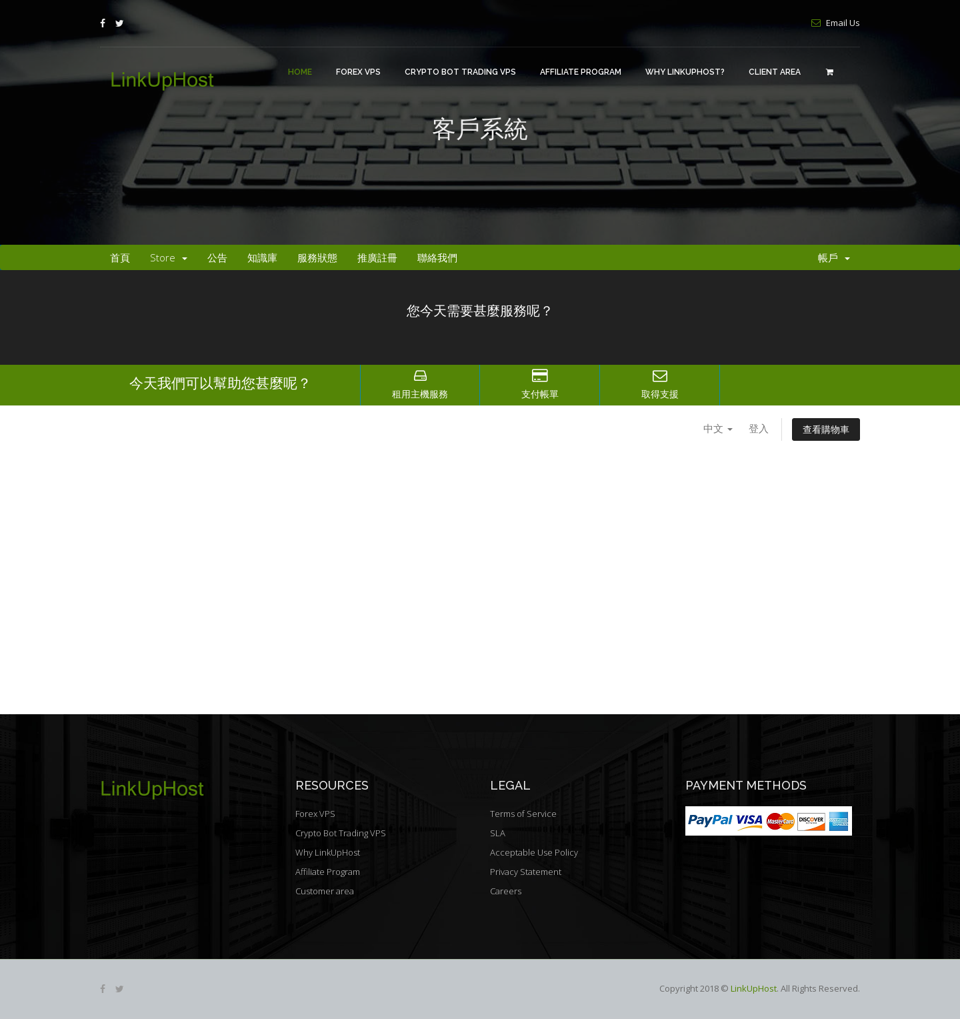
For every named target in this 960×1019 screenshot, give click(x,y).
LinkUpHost (754, 988)
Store (168, 257)
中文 (718, 428)
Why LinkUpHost (327, 852)
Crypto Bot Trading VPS (460, 72)
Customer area (324, 891)
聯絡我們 (437, 257)
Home (300, 72)
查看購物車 (826, 429)
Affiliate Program (580, 72)
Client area (775, 72)
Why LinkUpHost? (685, 72)
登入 (759, 428)
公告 (217, 257)
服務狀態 (317, 257)
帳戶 (834, 257)
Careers (505, 891)
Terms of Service (523, 814)
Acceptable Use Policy (534, 852)
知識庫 (262, 257)
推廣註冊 (377, 257)
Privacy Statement (525, 872)
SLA (497, 833)
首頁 (120, 257)
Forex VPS (358, 72)
